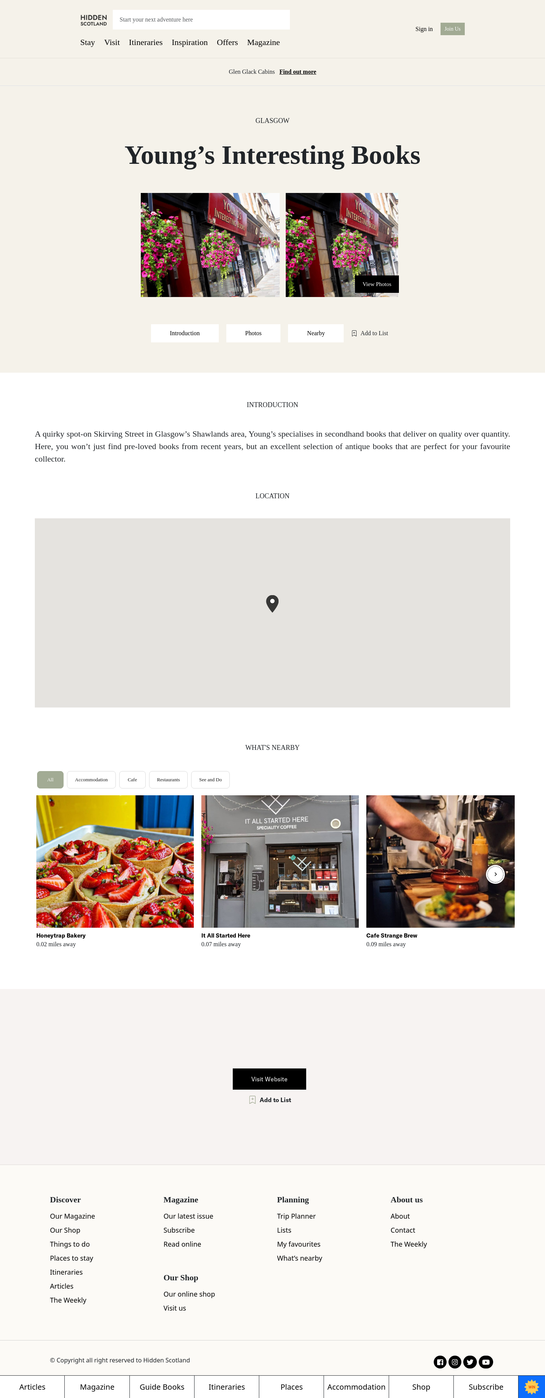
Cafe (132, 779)
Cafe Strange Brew (391, 935)
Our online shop (189, 1293)
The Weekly (68, 1300)
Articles (61, 1286)
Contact (403, 1230)
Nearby (316, 333)
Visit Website (269, 1079)
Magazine (263, 42)
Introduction (185, 333)
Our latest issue (188, 1216)
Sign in (424, 29)
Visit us (175, 1307)
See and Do (210, 779)
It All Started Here (225, 935)
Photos (253, 333)
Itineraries (146, 42)
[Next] (495, 874)
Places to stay (71, 1258)
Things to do (70, 1244)
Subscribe (179, 1230)
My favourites (299, 1244)
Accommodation (91, 779)
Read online (182, 1244)
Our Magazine (72, 1216)
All (50, 779)
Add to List (369, 333)
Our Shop (65, 1230)
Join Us (453, 29)
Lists (284, 1230)
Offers (227, 42)
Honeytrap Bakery (61, 935)
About (400, 1216)
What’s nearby (299, 1258)
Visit (112, 42)
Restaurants (168, 779)
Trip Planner (296, 1216)
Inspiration (190, 42)
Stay (87, 42)
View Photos (377, 284)
